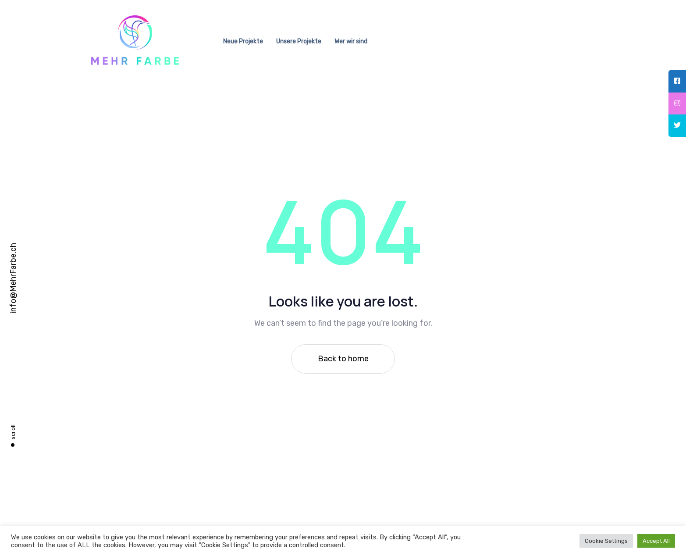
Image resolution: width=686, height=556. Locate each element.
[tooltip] (677, 81)
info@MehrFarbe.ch (13, 278)
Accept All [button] (656, 541)
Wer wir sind (350, 41)
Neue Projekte (243, 41)
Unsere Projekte (298, 41)
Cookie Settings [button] (606, 541)
